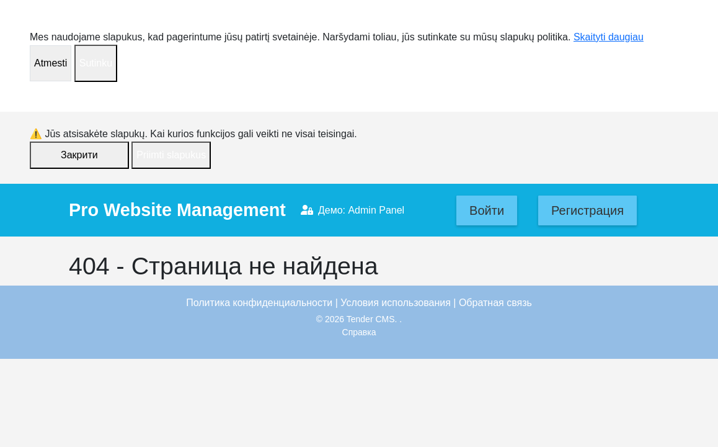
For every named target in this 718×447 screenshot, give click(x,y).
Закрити (79, 155)
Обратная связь (495, 302)
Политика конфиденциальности (259, 302)
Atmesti (50, 63)
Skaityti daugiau (609, 37)
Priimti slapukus (171, 155)
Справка (359, 332)
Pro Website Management (177, 210)
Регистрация (587, 210)
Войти (486, 210)
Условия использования (395, 302)
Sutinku (95, 63)
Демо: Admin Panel (352, 210)
